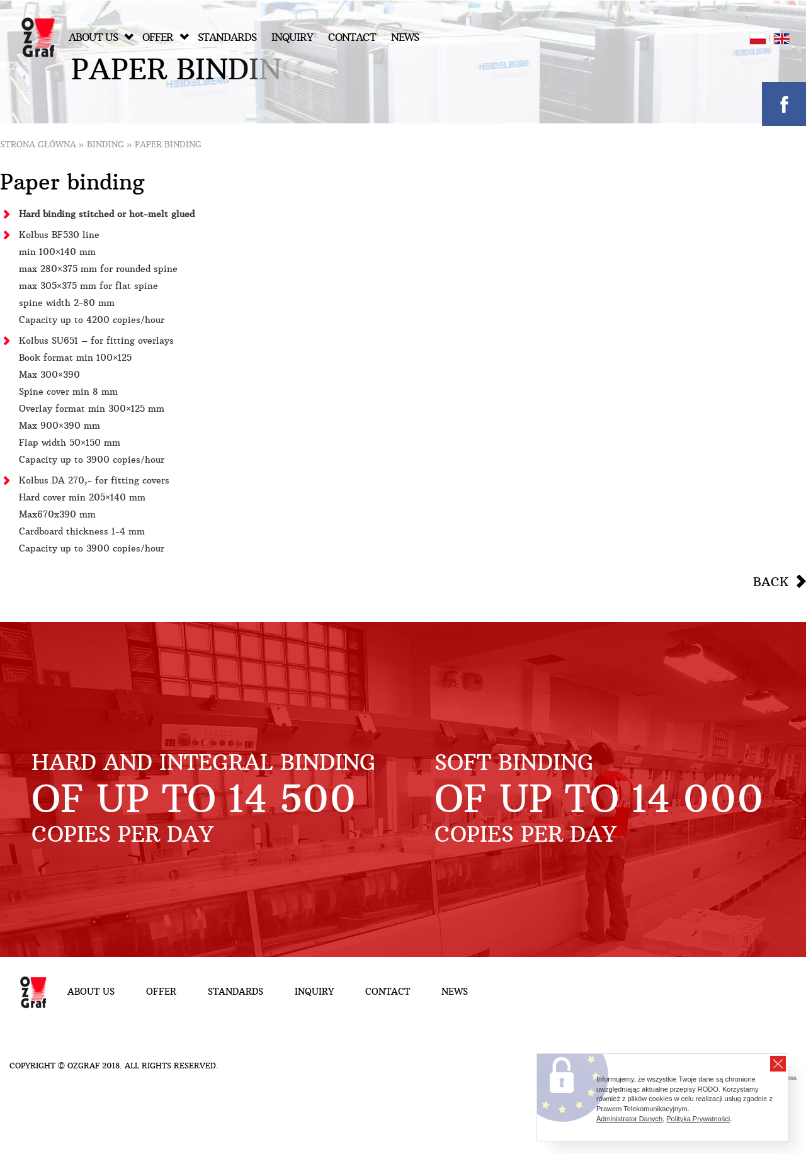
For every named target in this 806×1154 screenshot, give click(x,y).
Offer (165, 37)
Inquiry (292, 37)
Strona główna (38, 144)
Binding (105, 144)
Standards (227, 37)
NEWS (405, 37)
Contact (352, 37)
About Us (101, 37)
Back (770, 581)
